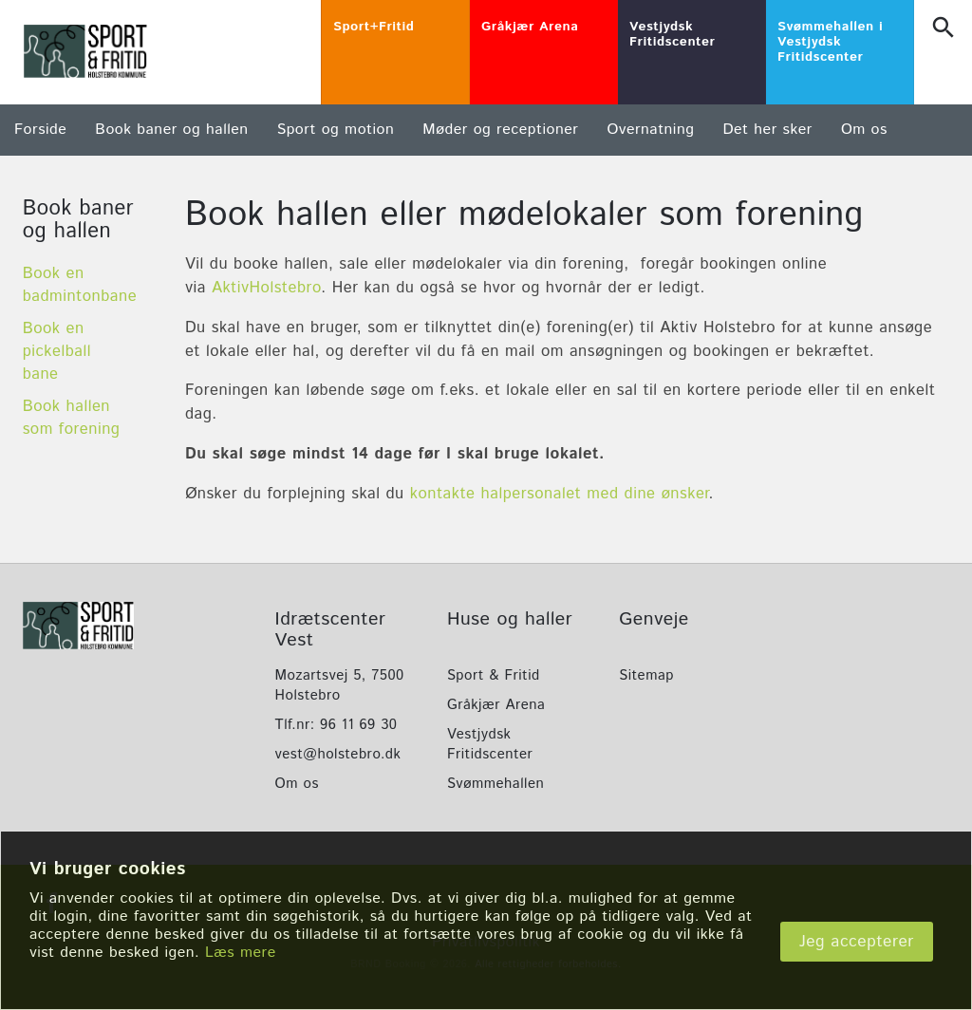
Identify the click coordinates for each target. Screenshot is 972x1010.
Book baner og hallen (171, 129)
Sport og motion (336, 129)
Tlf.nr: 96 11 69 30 (336, 725)
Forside (40, 129)
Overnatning (650, 129)
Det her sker (767, 129)
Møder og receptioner (500, 129)
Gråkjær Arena (496, 705)
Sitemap (646, 675)
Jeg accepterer (856, 941)
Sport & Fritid (493, 675)
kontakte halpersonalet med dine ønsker (559, 493)
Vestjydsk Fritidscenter (490, 744)
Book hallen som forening (72, 417)
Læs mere (240, 952)
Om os (864, 129)
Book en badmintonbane (80, 285)
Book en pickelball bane (57, 351)
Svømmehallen (495, 784)
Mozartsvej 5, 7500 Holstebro (339, 685)
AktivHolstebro (266, 287)
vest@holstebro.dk (338, 754)
